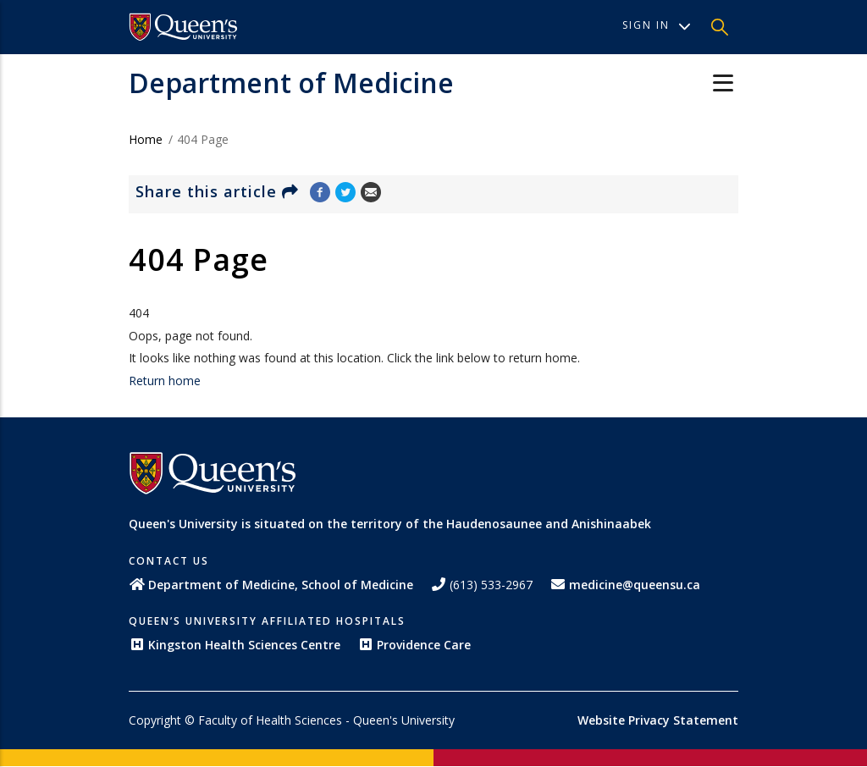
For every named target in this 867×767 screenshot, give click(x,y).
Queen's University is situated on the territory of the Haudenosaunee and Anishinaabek (390, 524)
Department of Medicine (291, 82)
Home (146, 139)
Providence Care (414, 645)
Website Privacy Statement (657, 720)
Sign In (656, 25)
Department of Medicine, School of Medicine (271, 585)
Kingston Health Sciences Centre (234, 645)
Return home (165, 380)
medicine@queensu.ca (624, 585)
